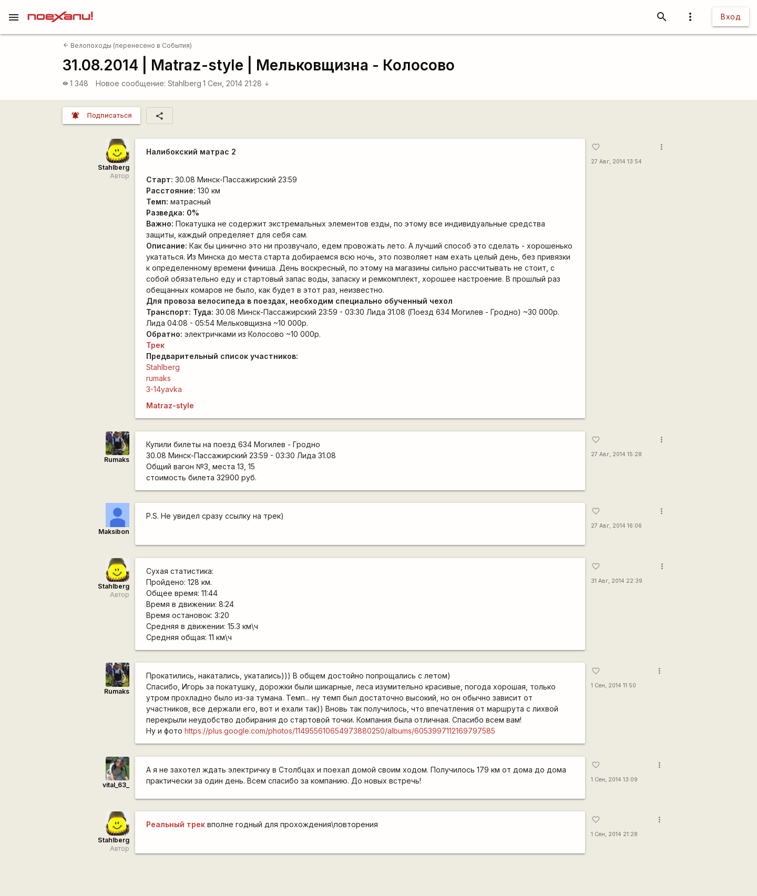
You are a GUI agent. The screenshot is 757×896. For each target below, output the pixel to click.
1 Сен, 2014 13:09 (614, 779)
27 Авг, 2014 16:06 (616, 525)
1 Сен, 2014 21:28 (236, 83)
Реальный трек (175, 824)
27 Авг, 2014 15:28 (616, 454)
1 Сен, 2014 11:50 (613, 685)
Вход (731, 16)
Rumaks (116, 460)
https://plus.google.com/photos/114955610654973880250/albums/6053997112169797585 (340, 730)
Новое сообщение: (131, 83)
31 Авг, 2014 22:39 (616, 581)
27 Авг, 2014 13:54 (616, 161)
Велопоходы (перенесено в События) (127, 45)
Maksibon (113, 531)
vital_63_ (116, 785)
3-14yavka (164, 389)
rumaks (158, 378)
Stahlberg (184, 83)
